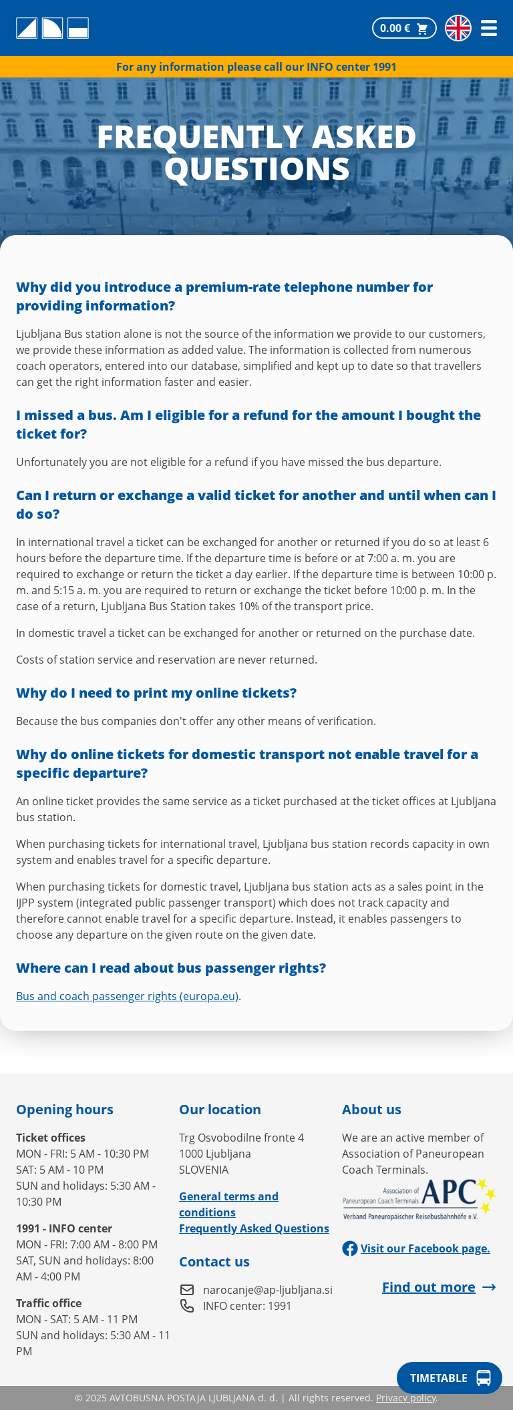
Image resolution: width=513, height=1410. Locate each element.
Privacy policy (406, 1397)
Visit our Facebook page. (416, 1248)
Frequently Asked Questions (254, 1228)
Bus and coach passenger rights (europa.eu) (127, 996)
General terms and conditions (229, 1204)
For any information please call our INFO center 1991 (256, 66)
